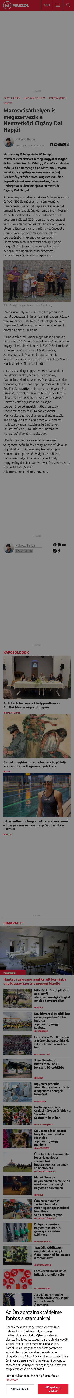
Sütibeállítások (20, 1389)
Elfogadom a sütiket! (53, 1389)
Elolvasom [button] (12, 1380)
